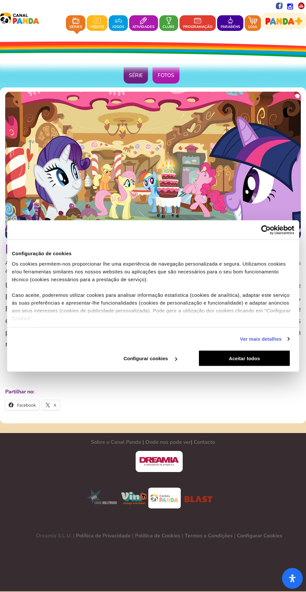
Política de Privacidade (103, 536)
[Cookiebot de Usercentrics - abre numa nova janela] (266, 230)
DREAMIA (159, 462)
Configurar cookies (152, 358)
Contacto (204, 442)
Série (136, 76)
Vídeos (97, 23)
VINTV (133, 498)
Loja (252, 23)
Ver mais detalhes (261, 339)
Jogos (118, 23)
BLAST (197, 498)
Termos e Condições (209, 536)
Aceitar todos (247, 358)
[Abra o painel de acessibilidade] (292, 578)
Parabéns (230, 23)
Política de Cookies (157, 536)
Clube (169, 23)
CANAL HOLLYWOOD (99, 498)
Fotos (166, 76)
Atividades (143, 23)
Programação (198, 23)
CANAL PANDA (164, 498)
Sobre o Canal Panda (116, 442)
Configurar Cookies (259, 536)
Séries (75, 23)
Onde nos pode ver (168, 442)
